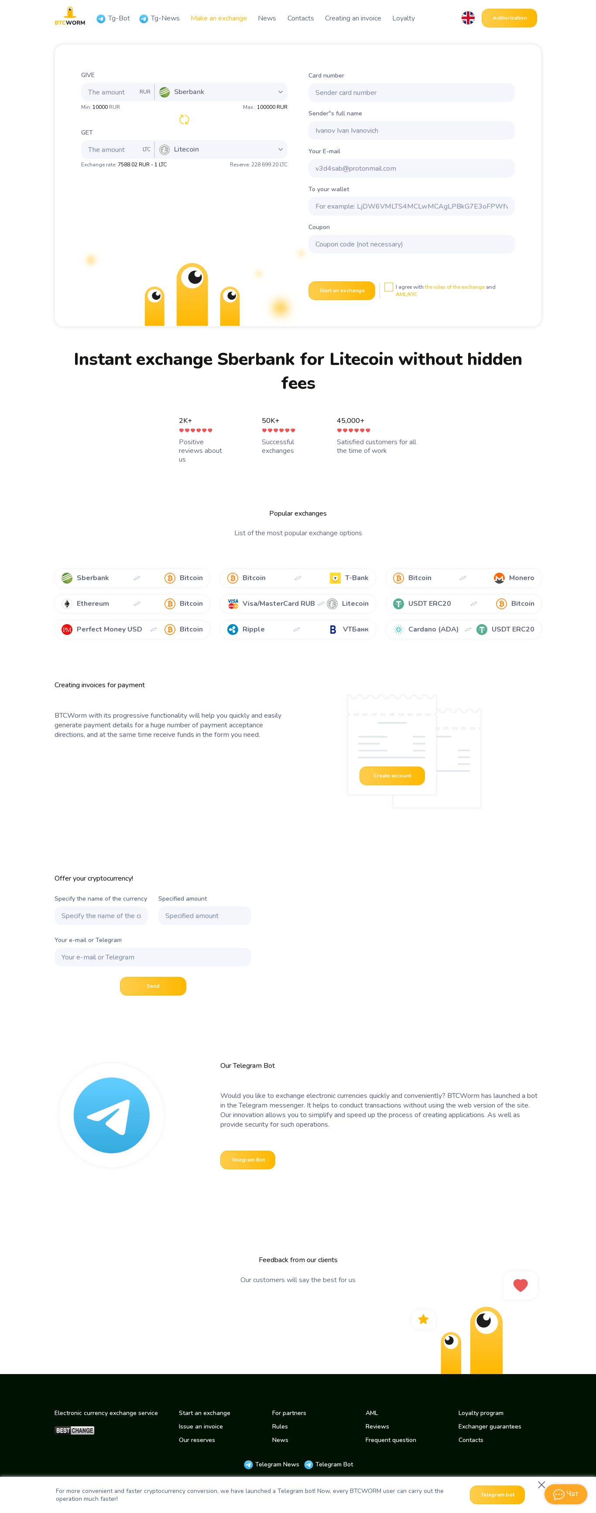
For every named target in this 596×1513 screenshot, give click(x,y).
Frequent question (391, 1440)
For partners (289, 1413)
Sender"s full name (335, 113)
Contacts (301, 18)
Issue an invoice (201, 1426)
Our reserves (197, 1440)
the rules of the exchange (455, 287)
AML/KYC (407, 294)
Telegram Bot (248, 1159)
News (267, 18)
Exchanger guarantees (490, 1426)
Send (153, 986)
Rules (280, 1426)
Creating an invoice (353, 18)
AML (372, 1413)
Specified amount (182, 899)
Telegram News (271, 1465)
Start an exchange (342, 290)
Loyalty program (481, 1413)
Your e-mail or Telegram (88, 940)
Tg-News (159, 19)
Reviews (377, 1426)
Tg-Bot (113, 19)
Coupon (319, 227)
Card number (326, 75)
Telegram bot (497, 1494)
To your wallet (328, 189)
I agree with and (440, 290)
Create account (392, 775)
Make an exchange (219, 18)
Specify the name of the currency (101, 899)
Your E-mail (324, 151)
